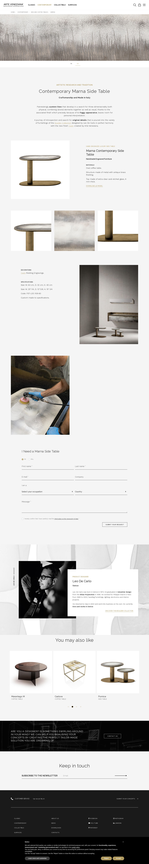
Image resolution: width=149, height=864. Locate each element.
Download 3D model (94, 186)
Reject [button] (106, 858)
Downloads (56, 828)
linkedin (117, 823)
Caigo (71, 126)
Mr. (25, 459)
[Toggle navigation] (134, 5)
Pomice (102, 696)
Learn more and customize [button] (37, 858)
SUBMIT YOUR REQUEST (115, 524)
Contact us (112, 736)
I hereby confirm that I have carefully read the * (51, 518)
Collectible (60, 5)
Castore (59, 696)
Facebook (93, 818)
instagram (118, 818)
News (53, 823)
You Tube (93, 823)
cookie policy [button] (75, 847)
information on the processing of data (66, 518)
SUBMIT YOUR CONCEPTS (127, 799)
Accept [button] (118, 858)
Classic (31, 5)
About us (55, 818)
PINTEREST (93, 828)
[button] (68, 707)
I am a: (24, 485)
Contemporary (45, 5)
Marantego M (18, 696)
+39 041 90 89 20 (39, 799)
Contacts (55, 833)
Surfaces (72, 5)
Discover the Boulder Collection (119, 611)
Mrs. (32, 459)
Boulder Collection (63, 123)
